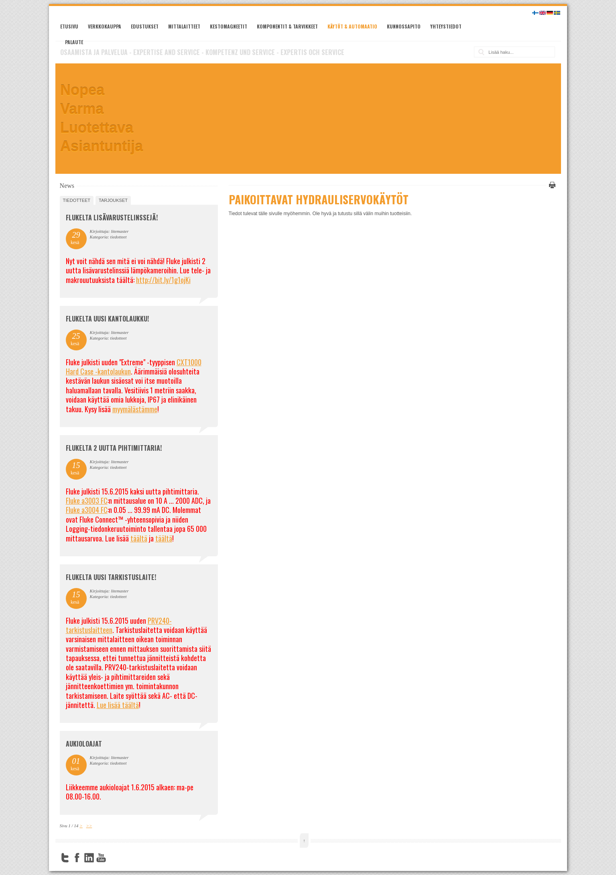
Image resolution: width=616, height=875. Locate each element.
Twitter (65, 858)
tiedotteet (76, 200)
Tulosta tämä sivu (551, 185)
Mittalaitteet (184, 26)
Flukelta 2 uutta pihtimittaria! (114, 448)
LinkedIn (89, 858)
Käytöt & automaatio (352, 26)
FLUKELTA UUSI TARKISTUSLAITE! (111, 577)
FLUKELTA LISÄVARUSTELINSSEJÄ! (112, 217)
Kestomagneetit (228, 26)
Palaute (74, 42)
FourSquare (113, 858)
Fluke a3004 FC (87, 510)
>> (89, 825)
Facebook (77, 858)
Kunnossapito (404, 26)
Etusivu (69, 26)
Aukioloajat (84, 744)
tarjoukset (113, 200)
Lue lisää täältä (118, 705)
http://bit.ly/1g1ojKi (163, 280)
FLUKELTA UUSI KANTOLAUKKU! (107, 319)
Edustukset (145, 26)
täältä (138, 538)
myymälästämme (134, 409)
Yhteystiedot (445, 26)
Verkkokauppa (104, 26)
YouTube (101, 858)
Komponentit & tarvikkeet (287, 26)
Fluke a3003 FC (87, 500)
